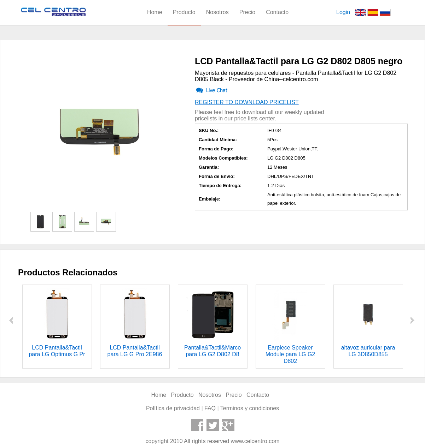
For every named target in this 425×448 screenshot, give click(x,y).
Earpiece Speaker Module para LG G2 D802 (290, 354)
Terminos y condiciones (249, 408)
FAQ (210, 408)
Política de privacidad (173, 408)
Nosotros (217, 12)
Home (154, 12)
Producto (184, 12)
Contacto (277, 12)
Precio (247, 12)
